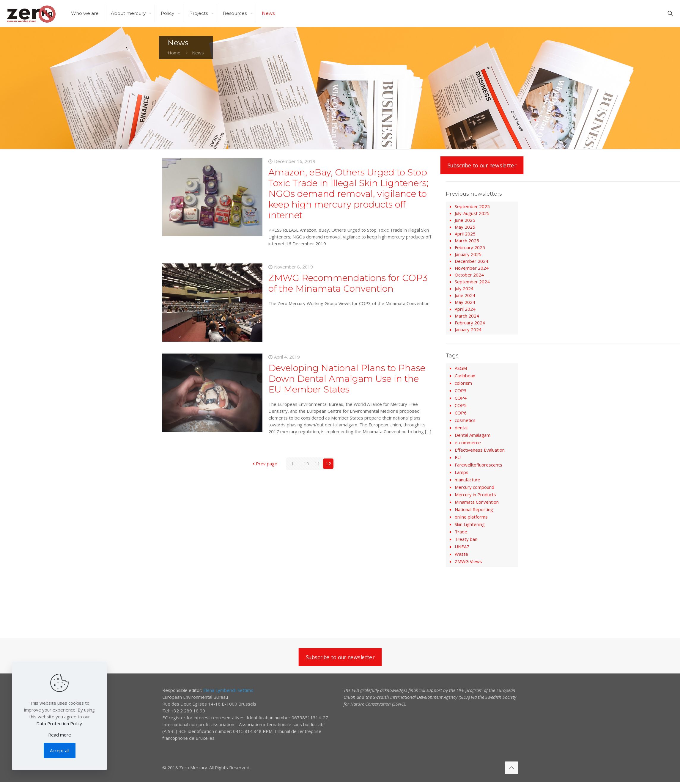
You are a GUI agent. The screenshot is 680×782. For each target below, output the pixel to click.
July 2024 (464, 288)
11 (317, 464)
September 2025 (472, 206)
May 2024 (465, 302)
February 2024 (470, 323)
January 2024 (468, 329)
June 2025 (465, 220)
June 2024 (465, 295)
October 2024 (469, 275)
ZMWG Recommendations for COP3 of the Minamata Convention (348, 283)
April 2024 (465, 309)
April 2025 (465, 234)
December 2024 (471, 261)
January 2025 (468, 254)
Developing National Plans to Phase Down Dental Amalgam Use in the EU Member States (346, 378)
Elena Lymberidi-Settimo (228, 690)
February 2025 (470, 247)
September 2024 (472, 282)
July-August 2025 (472, 213)
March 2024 (467, 316)
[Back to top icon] (511, 767)
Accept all (59, 750)
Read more (59, 735)
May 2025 (465, 227)
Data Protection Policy (59, 723)
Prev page (264, 464)
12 (328, 464)
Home (174, 53)
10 (306, 464)
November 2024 (472, 268)
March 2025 (467, 241)
